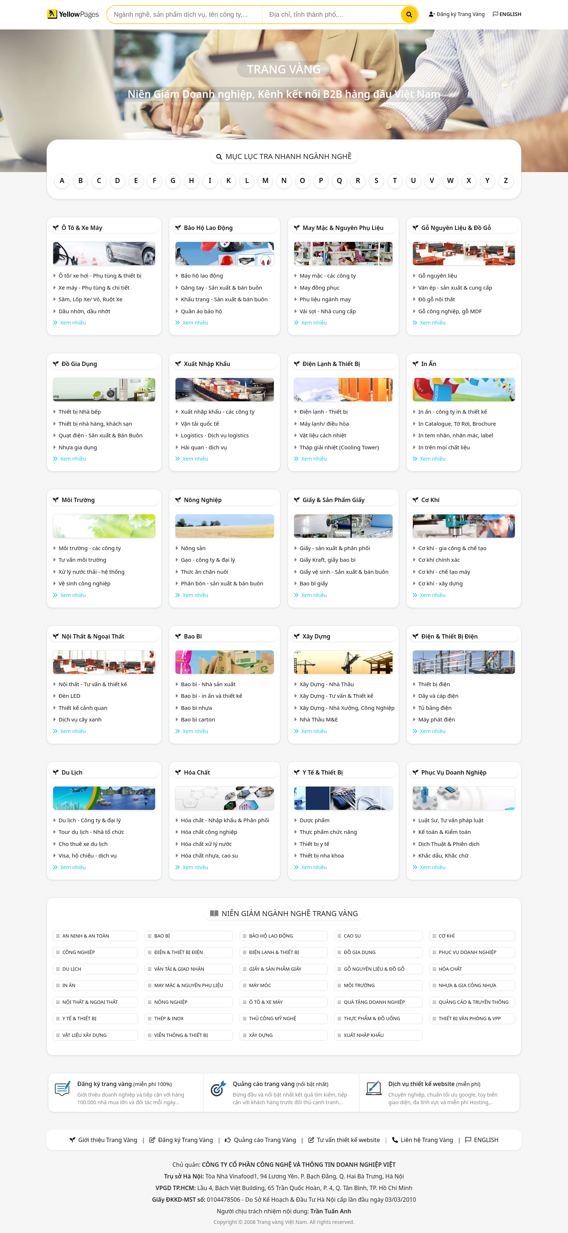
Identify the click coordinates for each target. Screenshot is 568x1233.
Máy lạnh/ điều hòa (324, 423)
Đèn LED (69, 695)
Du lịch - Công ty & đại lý (90, 820)
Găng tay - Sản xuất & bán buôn (221, 287)
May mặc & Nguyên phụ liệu (343, 228)
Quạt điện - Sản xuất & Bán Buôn (101, 435)
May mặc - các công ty (328, 275)
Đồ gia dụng (79, 364)
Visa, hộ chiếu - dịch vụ (88, 855)
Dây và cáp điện (438, 695)
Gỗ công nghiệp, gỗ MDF (450, 311)
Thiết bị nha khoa (322, 855)
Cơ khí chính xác (439, 559)
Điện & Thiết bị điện (449, 636)
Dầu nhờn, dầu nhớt (84, 311)
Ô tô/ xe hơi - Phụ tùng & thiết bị (100, 275)
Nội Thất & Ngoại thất (93, 636)
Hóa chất (197, 772)
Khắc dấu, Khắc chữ (443, 855)
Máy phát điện (436, 719)
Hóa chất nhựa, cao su (209, 855)
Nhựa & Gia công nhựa (467, 985)
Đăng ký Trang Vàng (457, 14)
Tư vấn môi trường (82, 559)
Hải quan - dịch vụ (204, 447)
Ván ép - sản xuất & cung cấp (455, 287)
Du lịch (72, 772)
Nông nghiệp (203, 500)
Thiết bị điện (434, 684)
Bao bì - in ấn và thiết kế (211, 695)
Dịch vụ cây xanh (80, 719)
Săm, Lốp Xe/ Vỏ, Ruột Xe (90, 299)
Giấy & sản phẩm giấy (333, 500)
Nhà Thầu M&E (319, 719)
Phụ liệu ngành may (325, 299)
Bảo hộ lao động (208, 228)
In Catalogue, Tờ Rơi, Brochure (457, 423)
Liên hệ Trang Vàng (427, 1140)
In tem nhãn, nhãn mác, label (455, 435)
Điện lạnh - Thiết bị (324, 411)
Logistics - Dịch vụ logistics (215, 435)
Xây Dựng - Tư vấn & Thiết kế (336, 695)
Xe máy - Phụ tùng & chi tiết (94, 287)
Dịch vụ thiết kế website (434, 1084)
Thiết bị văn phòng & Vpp (470, 1018)
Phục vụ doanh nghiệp (453, 772)
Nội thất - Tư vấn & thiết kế (93, 684)
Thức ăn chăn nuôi (204, 571)
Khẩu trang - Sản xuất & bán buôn (224, 299)
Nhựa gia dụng (78, 447)
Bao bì (193, 636)
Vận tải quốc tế (200, 423)
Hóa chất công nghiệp (209, 831)
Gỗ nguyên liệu (437, 275)
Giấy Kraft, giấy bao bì (328, 559)
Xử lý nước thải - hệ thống (92, 571)
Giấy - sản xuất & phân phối (335, 548)
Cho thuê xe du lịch (83, 843)
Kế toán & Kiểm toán (444, 831)
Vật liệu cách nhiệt (323, 435)
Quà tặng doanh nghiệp (374, 1002)
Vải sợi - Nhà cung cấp (328, 311)
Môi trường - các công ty (90, 548)
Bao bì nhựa (196, 707)
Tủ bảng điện (435, 707)
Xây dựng (316, 636)
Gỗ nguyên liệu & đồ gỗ (456, 228)
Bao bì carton (198, 719)
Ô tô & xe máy (82, 228)
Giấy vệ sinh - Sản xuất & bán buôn (344, 571)
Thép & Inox (169, 1018)
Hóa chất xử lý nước (206, 843)
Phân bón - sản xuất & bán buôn (222, 583)
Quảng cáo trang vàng (280, 1084)
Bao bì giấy (314, 583)
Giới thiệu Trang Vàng (107, 1140)
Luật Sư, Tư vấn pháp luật (451, 820)
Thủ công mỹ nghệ (272, 1018)
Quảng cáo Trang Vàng (265, 1140)
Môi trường (78, 500)
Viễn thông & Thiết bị (181, 1035)
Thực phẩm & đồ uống (372, 1018)
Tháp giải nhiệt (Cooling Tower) (339, 447)
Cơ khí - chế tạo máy (444, 571)
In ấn (428, 364)
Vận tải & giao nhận (179, 969)
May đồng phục (319, 287)
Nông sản (193, 548)
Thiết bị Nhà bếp (80, 411)
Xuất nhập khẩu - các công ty (218, 411)
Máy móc (260, 985)
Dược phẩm (315, 820)
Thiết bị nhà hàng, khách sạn (95, 423)
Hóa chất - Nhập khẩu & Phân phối (225, 820)
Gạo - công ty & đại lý (208, 559)
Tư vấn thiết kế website (349, 1140)
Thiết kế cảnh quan (83, 707)
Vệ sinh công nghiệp (85, 583)
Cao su (352, 935)
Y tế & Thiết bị (323, 772)
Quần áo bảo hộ (201, 311)
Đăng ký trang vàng (124, 1084)
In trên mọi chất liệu (444, 447)
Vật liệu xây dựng (84, 1035)
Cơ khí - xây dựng (440, 583)
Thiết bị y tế (315, 843)
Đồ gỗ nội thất (436, 299)
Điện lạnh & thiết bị (331, 364)
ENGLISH (507, 14)
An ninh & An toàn (85, 935)
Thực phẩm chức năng (328, 831)
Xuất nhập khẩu (207, 364)
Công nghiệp (78, 952)
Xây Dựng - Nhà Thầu (327, 684)
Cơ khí (430, 500)
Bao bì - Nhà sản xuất (208, 684)
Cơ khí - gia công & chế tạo (452, 548)
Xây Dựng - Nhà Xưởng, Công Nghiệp (347, 707)
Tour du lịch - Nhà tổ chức (91, 831)
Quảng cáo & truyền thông (474, 1002)
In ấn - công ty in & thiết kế (452, 411)
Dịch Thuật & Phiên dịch (449, 843)
